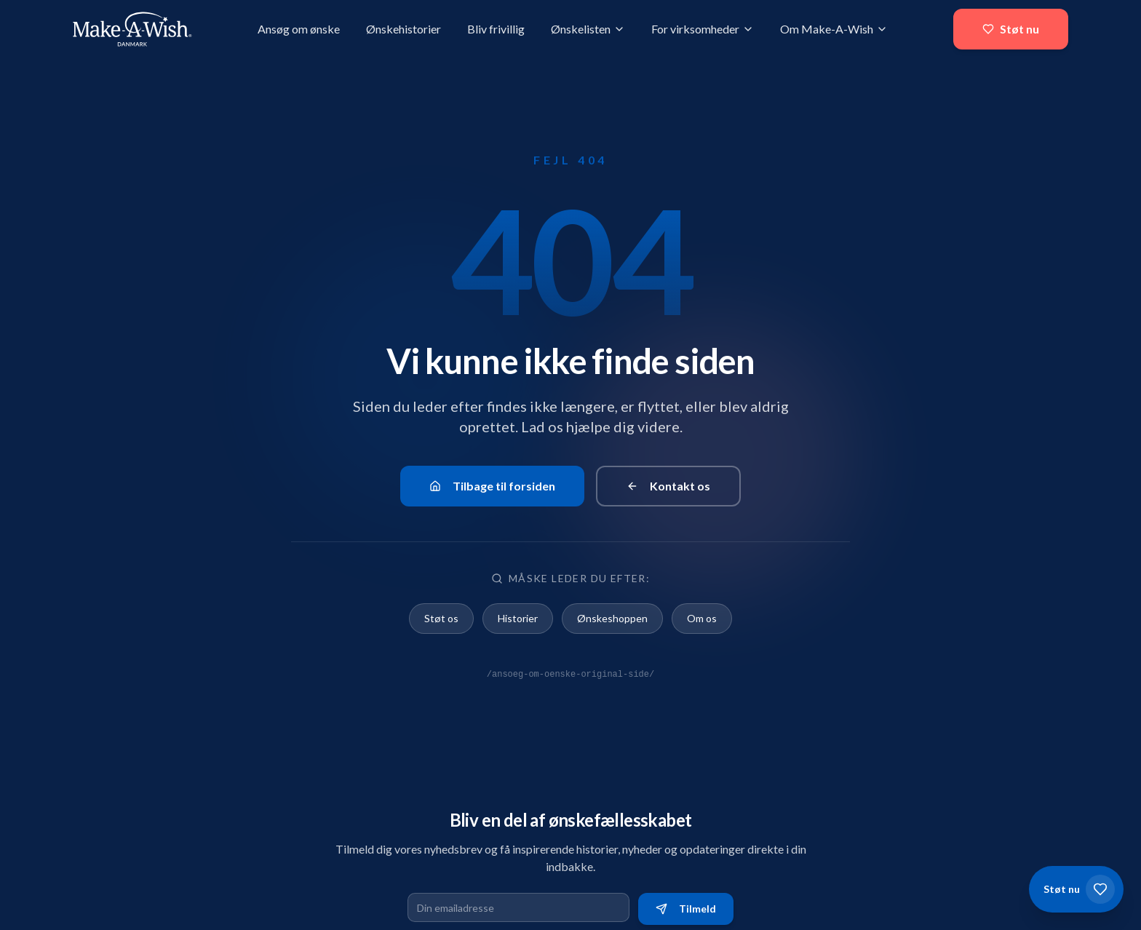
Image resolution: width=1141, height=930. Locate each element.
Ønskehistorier (403, 29)
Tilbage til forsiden (492, 486)
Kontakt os (668, 486)
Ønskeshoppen (612, 618)
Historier (518, 618)
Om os (702, 618)
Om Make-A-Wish (834, 29)
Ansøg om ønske (299, 29)
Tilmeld (686, 908)
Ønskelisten (588, 29)
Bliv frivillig (496, 29)
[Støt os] (1076, 889)
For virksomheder (702, 29)
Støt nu (1010, 29)
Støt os (441, 618)
